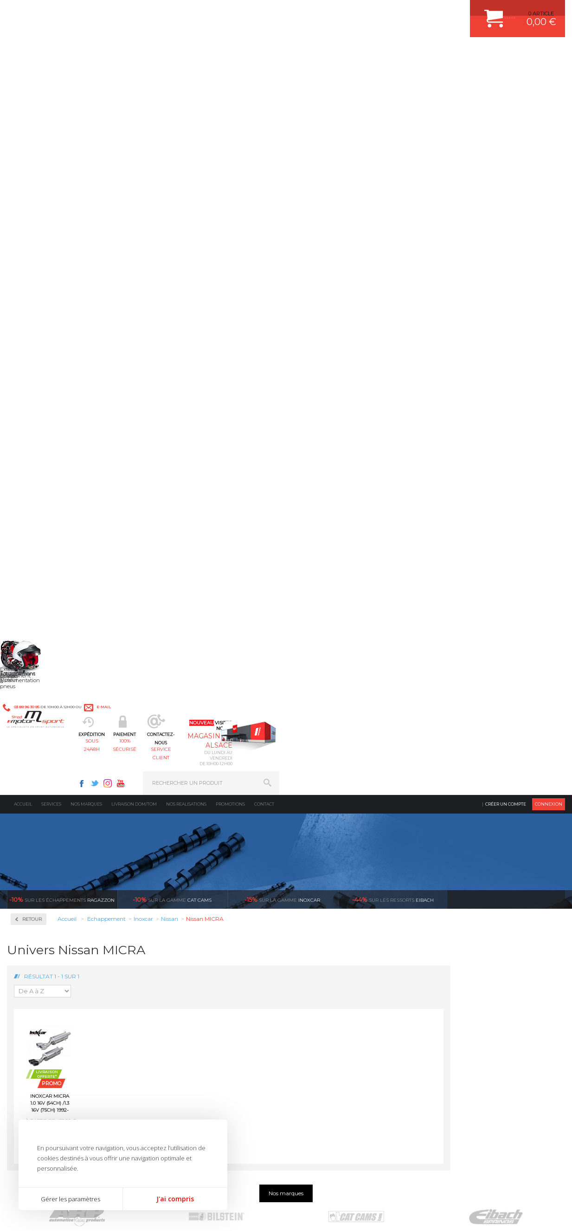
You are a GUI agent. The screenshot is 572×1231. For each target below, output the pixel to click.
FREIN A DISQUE (323, 1005)
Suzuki (32, 595)
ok (265, 1072)
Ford (29, 417)
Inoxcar (34, 312)
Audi (30, 350)
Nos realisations (186, 76)
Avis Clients (526, 1186)
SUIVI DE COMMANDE (463, 947)
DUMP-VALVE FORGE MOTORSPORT (348, 982)
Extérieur (173, 982)
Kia (28, 439)
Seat (29, 573)
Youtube (406, 12)
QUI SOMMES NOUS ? (34, 973)
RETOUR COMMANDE (463, 959)
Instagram (393, 12)
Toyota (32, 606)
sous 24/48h (177, 54)
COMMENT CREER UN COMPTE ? (477, 912)
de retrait (360, 813)
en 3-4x (81, 813)
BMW (31, 361)
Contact (264, 76)
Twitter (380, 12)
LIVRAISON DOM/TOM (463, 970)
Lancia (32, 450)
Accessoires (41, 244)
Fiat (28, 406)
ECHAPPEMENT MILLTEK (334, 935)
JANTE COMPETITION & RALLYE (341, 993)
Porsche (34, 539)
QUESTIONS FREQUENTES (469, 982)
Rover (31, 562)
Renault (34, 550)
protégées (500, 813)
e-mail (203, 12)
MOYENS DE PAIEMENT (465, 935)
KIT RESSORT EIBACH (330, 970)
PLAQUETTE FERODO (329, 912)
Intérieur (173, 993)
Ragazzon (62, 172)
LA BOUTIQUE (25, 984)
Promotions (230, 76)
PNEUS (311, 959)
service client (315, 54)
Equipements (178, 1005)
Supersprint (41, 702)
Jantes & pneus (181, 970)
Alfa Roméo (38, 339)
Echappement (179, 924)
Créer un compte (505, 76)
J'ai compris (175, 1198)
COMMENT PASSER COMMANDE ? (479, 924)
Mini (29, 484)
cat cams (172, 172)
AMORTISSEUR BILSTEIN (334, 901)
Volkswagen (39, 617)
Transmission (179, 935)
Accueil (23, 76)
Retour (146, 192)
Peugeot (34, 528)
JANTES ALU (318, 947)
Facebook (367, 12)
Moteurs (172, 901)
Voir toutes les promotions (515, 172)
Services (51, 76)
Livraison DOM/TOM (134, 76)
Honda (32, 428)
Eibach (393, 172)
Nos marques (86, 76)
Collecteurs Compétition (42, 278)
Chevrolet (35, 372)
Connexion (548, 76)
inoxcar (282, 172)
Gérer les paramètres (70, 1199)
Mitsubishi (37, 495)
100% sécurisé (246, 54)
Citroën (33, 394)
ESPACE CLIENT (456, 901)
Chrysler (34, 383)
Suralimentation (184, 912)
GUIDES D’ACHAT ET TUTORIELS (477, 993)
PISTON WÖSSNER (326, 924)
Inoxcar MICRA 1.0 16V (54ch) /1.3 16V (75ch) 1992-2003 (164, 375)
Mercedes (35, 472)
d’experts (220, 813)
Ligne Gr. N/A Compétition (56, 461)
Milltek (32, 643)
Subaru (33, 584)
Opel (29, 517)
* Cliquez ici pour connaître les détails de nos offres (352, 1080)
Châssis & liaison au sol (193, 947)
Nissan (32, 506)
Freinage (172, 959)
